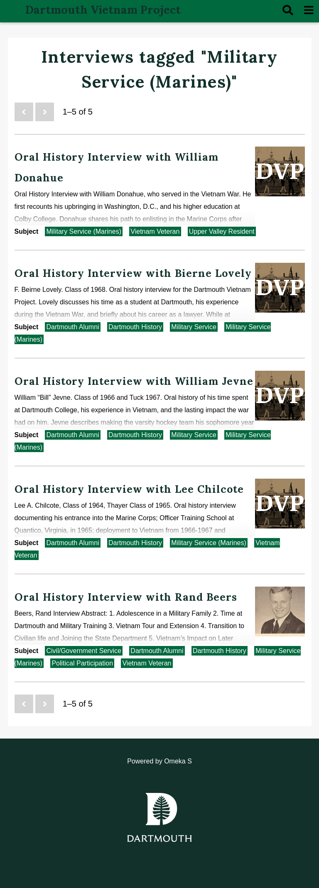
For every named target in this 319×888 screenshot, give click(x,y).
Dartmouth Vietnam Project (103, 9)
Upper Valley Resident (222, 231)
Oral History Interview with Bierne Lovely (133, 273)
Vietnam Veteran (154, 231)
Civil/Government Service (83, 650)
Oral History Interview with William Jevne (134, 381)
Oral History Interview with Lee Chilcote (129, 489)
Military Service (193, 326)
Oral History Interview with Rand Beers (126, 597)
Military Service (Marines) (83, 231)
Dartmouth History (135, 326)
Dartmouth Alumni (72, 326)
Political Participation (82, 663)
